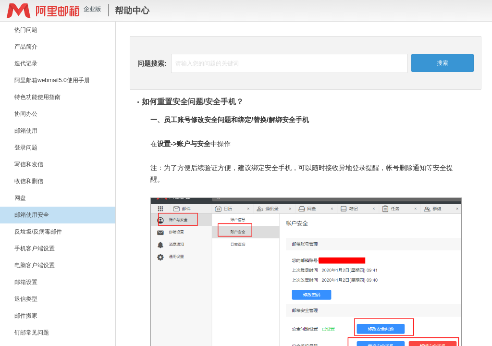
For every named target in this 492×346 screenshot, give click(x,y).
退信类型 (25, 299)
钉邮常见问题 (31, 332)
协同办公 (25, 114)
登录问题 (25, 147)
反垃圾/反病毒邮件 (38, 231)
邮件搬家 (25, 315)
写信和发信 (28, 164)
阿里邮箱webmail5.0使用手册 (52, 80)
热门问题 (25, 29)
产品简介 (25, 46)
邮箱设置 (25, 282)
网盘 (20, 198)
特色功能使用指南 (37, 97)
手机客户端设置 (34, 248)
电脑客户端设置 (34, 265)
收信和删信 (28, 181)
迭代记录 (25, 63)
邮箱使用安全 (31, 214)
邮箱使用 (25, 130)
